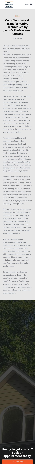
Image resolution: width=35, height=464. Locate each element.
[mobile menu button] (31, 4)
